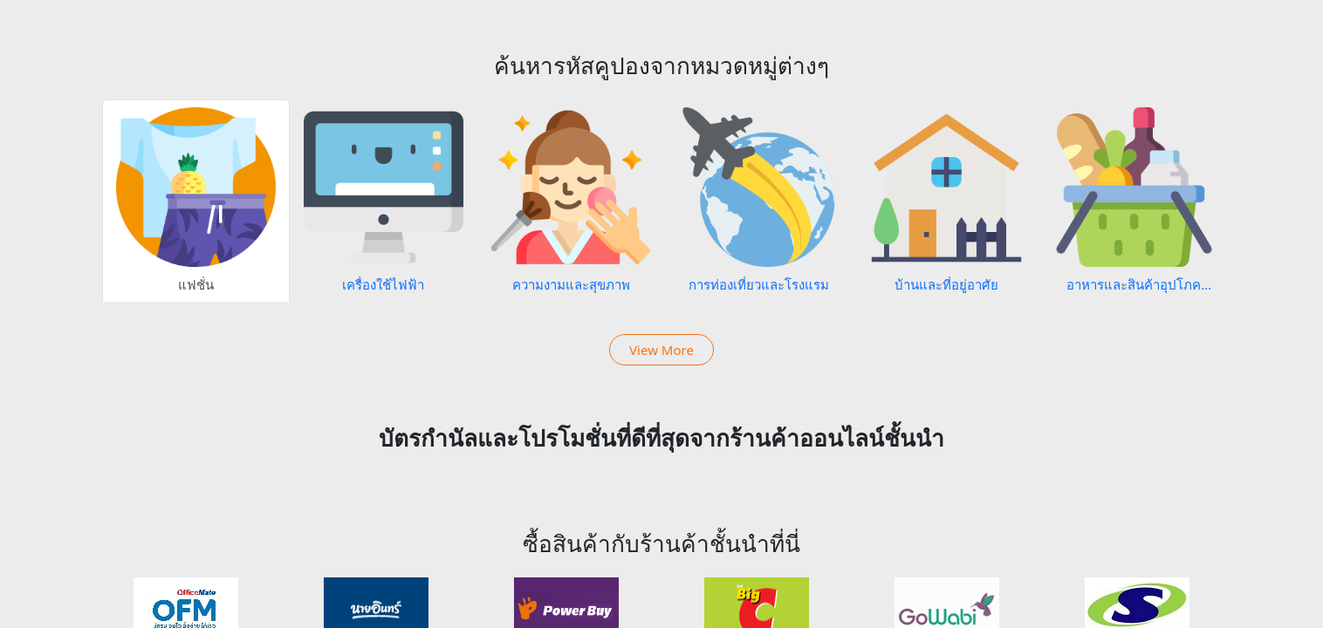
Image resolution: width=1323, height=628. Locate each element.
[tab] (196, 200)
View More (661, 349)
